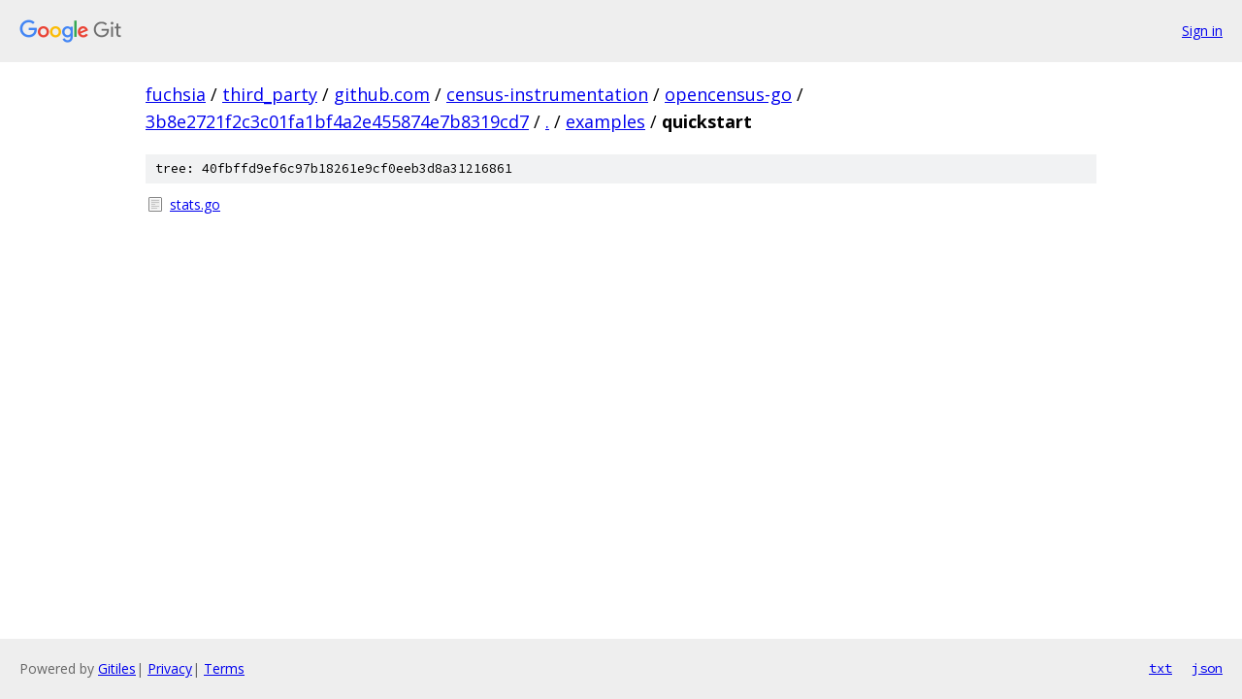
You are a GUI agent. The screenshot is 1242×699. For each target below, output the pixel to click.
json (1207, 668)
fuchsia (176, 94)
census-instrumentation (547, 94)
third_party (269, 94)
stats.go (195, 204)
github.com (382, 94)
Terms (224, 668)
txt (1160, 668)
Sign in (1202, 30)
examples (605, 121)
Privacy (169, 668)
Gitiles (117, 668)
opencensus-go (728, 94)
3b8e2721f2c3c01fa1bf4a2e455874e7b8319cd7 (337, 121)
